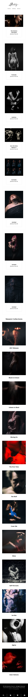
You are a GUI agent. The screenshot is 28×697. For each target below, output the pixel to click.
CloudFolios (16, 688)
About (18, 8)
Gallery (14, 8)
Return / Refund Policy (14, 687)
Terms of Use (6, 687)
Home (9, 8)
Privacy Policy (22, 687)
